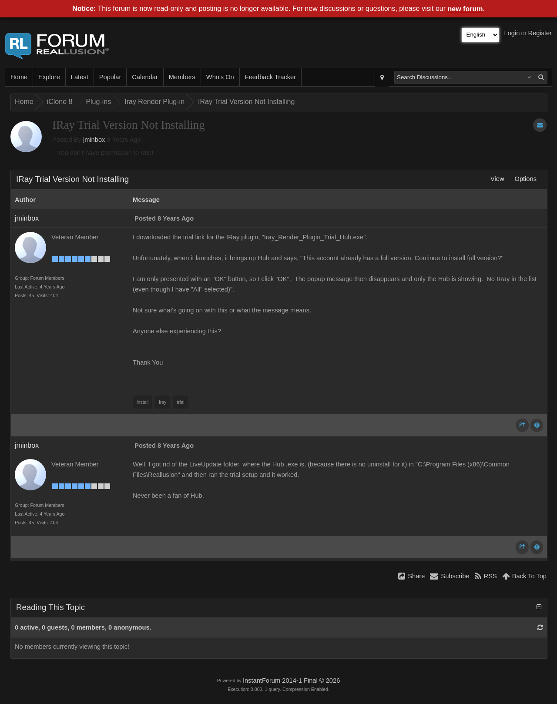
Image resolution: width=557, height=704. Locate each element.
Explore (49, 77)
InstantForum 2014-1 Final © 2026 (291, 680)
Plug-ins (98, 101)
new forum (465, 9)
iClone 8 (60, 101)
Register (540, 33)
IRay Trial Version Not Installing (246, 101)
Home (19, 77)
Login (512, 33)
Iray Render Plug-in (154, 101)
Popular (110, 77)
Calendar (145, 77)
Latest (80, 77)
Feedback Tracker (270, 77)
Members (182, 77)
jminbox (94, 139)
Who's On (220, 77)
